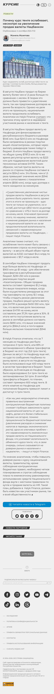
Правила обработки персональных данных (27, 632)
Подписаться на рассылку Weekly (20, 580)
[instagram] (17, 595)
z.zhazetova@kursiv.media (20, 40)
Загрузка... (27, 554)
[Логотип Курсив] (11, 4)
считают (41, 117)
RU (43, 5)
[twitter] (27, 595)
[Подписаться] (49, 582)
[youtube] (37, 595)
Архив (9, 627)
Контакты (11, 638)
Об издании (12, 616)
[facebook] (7, 595)
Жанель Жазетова (19, 35)
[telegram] (47, 595)
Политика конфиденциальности (22, 621)
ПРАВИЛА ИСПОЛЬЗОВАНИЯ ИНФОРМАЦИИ (25, 643)
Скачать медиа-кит (15, 649)
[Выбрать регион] (38, 5)
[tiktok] (7, 605)
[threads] (27, 605)
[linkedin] (17, 605)
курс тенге (8, 45)
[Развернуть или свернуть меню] (49, 5)
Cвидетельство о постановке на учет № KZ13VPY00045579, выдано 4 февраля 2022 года (21, 670)
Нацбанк (17, 45)
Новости (8, 13)
